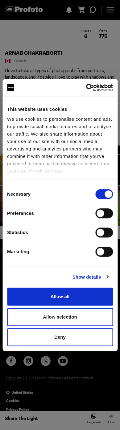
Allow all (60, 296)
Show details (86, 277)
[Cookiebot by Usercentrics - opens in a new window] (86, 88)
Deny (60, 337)
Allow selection (60, 316)
